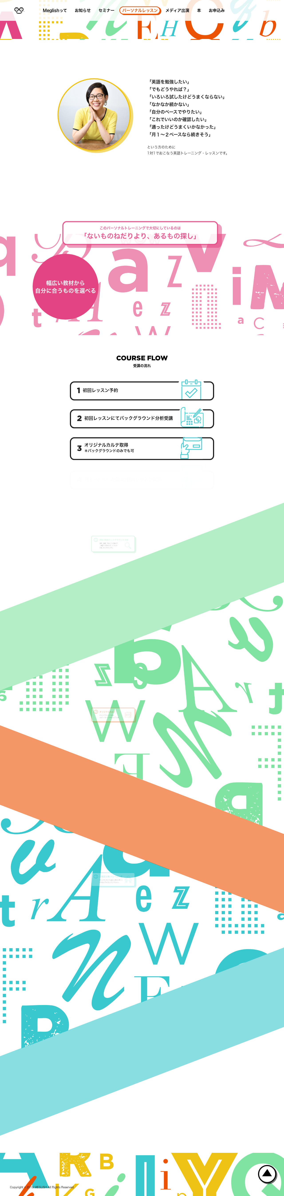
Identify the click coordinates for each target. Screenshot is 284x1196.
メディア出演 (177, 10)
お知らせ (83, 10)
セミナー (106, 10)
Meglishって (55, 10)
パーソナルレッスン (140, 10)
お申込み (217, 10)
